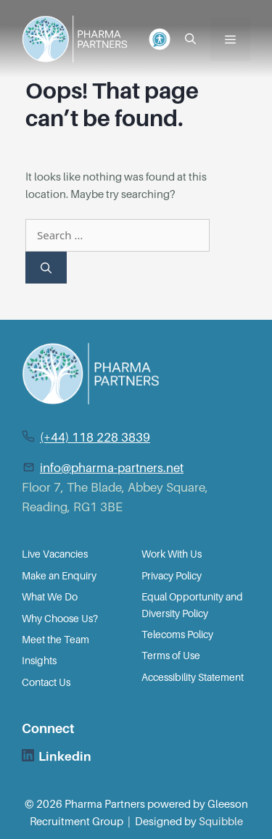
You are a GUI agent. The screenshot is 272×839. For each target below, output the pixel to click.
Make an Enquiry (59, 576)
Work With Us (171, 554)
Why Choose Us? (60, 618)
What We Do (50, 597)
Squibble (221, 821)
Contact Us (46, 682)
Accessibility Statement (192, 677)
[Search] (46, 268)
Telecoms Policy (177, 634)
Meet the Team (55, 639)
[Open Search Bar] (190, 39)
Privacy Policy (171, 576)
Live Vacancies (55, 554)
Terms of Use (170, 655)
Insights (39, 660)
